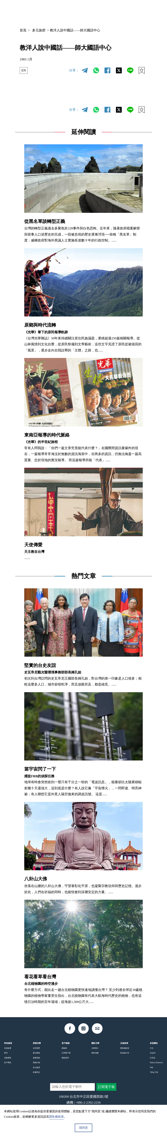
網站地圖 (95, 1053)
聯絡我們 (65, 1058)
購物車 (64, 1048)
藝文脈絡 (36, 1053)
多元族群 (39, 30)
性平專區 (7, 1063)
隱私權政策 (124, 1048)
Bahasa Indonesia (156, 1063)
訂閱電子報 (66, 1053)
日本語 (152, 1058)
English (152, 1053)
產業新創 (36, 1058)
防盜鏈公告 (124, 1053)
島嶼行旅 (36, 1063)
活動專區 (7, 1058)
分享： (74, 70)
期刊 (6, 1053)
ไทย (151, 1067)
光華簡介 (95, 1048)
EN (23, 70)
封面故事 (7, 1048)
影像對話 (36, 1072)
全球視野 (36, 1048)
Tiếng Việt (154, 1072)
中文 (113, 12)
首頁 (23, 30)
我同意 (83, 1127)
